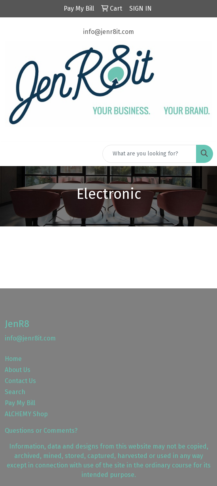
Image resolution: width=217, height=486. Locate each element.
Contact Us (20, 381)
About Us (17, 370)
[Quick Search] (149, 154)
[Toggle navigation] (12, 153)
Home (13, 359)
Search (15, 392)
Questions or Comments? (41, 430)
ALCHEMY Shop (26, 414)
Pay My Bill (20, 403)
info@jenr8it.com (108, 32)
